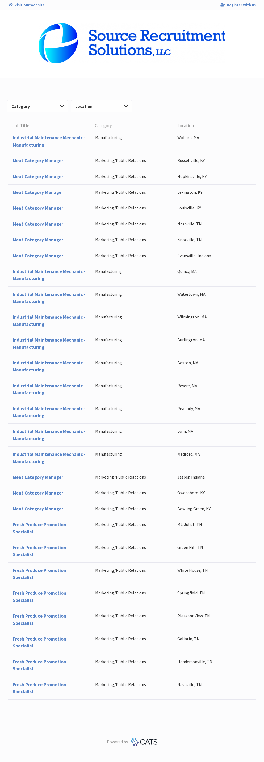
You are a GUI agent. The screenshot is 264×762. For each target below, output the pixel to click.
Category (37, 106)
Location (101, 106)
